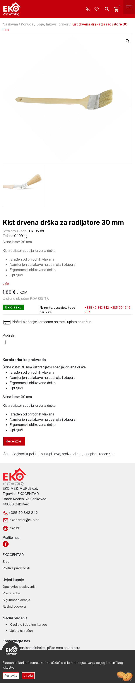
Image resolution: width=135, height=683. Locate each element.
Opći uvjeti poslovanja (19, 587)
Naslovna (10, 24)
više (6, 283)
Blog (6, 561)
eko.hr (11, 528)
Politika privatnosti (16, 568)
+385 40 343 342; (97, 307)
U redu (29, 675)
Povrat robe (11, 593)
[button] (128, 41)
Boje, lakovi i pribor (52, 24)
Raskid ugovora (14, 606)
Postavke (11, 675)
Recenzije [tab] (13, 441)
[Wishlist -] (97, 9)
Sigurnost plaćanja (16, 600)
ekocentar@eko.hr (21, 520)
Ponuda (27, 24)
